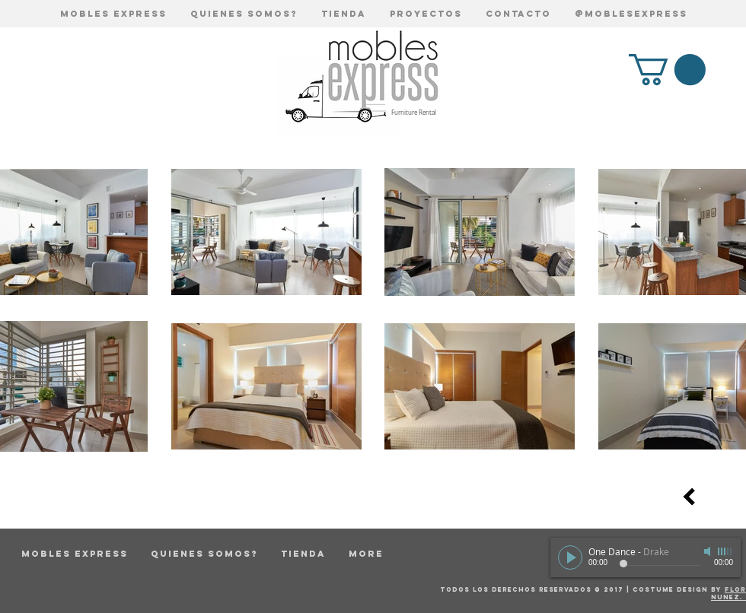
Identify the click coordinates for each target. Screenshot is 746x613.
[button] (667, 69)
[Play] (570, 557)
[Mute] (708, 551)
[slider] (725, 551)
